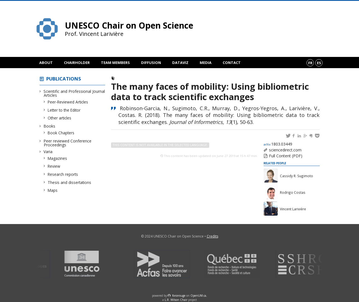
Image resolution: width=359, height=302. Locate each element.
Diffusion (151, 62)
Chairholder (77, 62)
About (46, 62)
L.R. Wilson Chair (176, 300)
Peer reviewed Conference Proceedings (67, 142)
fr (310, 62)
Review (54, 166)
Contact (232, 62)
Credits (212, 236)
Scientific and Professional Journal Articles (74, 93)
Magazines (57, 158)
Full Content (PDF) (285, 155)
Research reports (63, 174)
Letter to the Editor (64, 110)
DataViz (180, 62)
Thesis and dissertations (69, 182)
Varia (48, 151)
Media (205, 62)
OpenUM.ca (198, 296)
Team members (115, 62)
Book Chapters (61, 132)
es (319, 62)
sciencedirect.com (285, 150)
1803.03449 (278, 144)
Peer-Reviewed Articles (68, 102)
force (178, 296)
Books (49, 126)
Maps (52, 190)
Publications (63, 78)
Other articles (59, 118)
